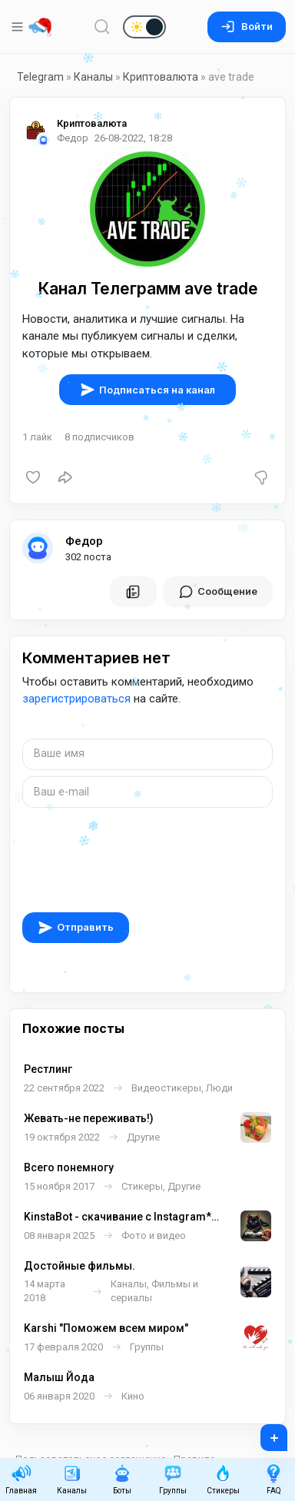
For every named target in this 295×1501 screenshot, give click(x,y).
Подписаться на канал (147, 389)
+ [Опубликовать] (263, 1433)
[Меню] (18, 27)
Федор (84, 541)
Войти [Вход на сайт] (246, 26)
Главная (21, 1479)
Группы (172, 1479)
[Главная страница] (39, 26)
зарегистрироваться (76, 699)
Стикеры (223, 1479)
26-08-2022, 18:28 (133, 138)
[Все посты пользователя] (133, 591)
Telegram (40, 77)
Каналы (93, 77)
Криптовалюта (160, 77)
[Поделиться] (65, 477)
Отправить (76, 927)
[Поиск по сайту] (102, 26)
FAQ (273, 1479)
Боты (122, 1479)
